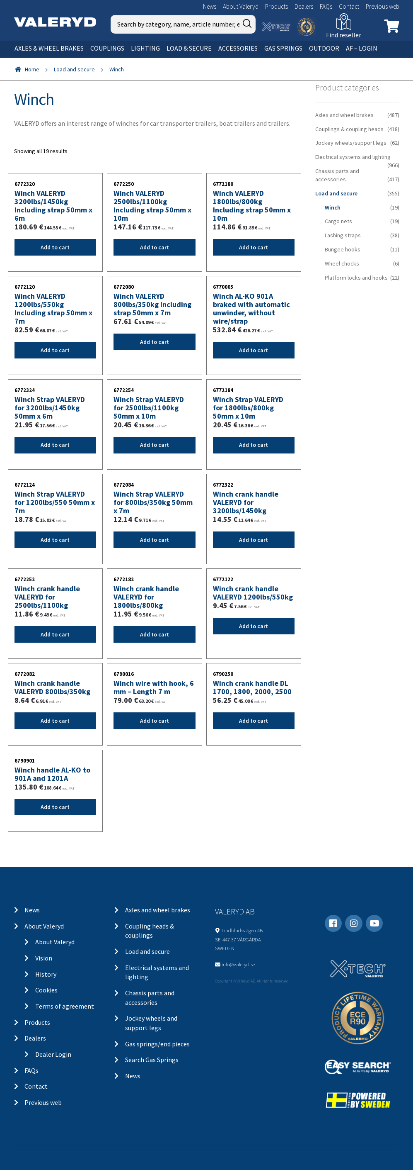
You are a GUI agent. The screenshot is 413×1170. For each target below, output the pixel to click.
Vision (43, 958)
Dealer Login (53, 1054)
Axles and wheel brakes (344, 115)
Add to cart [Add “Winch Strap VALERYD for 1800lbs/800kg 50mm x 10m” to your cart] (253, 444)
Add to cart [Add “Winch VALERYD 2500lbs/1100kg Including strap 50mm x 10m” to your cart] (154, 247)
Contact (349, 6)
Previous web (382, 6)
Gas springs (283, 48)
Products (276, 6)
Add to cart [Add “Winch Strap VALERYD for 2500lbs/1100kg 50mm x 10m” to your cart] (154, 444)
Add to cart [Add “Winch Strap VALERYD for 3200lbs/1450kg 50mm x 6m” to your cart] (55, 444)
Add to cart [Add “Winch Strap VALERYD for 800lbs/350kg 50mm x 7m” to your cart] (154, 540)
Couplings (107, 48)
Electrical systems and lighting (353, 157)
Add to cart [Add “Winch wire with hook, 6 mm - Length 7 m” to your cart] (154, 720)
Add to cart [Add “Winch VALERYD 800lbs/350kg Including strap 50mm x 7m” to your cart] (154, 342)
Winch (333, 207)
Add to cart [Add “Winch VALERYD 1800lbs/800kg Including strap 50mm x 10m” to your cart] (253, 247)
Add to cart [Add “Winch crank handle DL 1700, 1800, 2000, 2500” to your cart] (253, 720)
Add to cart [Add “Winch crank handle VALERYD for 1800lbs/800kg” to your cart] (154, 634)
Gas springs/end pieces (157, 1044)
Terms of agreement (64, 1006)
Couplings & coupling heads (349, 129)
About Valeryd (240, 6)
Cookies (46, 990)
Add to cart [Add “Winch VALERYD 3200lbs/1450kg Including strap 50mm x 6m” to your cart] (55, 247)
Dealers (304, 6)
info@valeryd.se (238, 964)
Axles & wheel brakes (49, 48)
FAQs (326, 6)
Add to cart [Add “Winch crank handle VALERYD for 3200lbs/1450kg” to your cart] (253, 540)
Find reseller (343, 35)
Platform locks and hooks (356, 277)
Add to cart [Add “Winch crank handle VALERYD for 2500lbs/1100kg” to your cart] (55, 634)
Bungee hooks (342, 249)
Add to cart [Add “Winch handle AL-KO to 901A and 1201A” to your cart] (55, 807)
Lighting (145, 48)
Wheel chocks (342, 263)
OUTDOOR (324, 48)
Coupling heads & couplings (149, 931)
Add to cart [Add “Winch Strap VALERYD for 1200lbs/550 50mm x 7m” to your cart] (55, 540)
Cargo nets (338, 221)
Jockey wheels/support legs (350, 142)
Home (32, 69)
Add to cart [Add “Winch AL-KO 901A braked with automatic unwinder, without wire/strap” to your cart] (253, 350)
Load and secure (74, 69)
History (45, 974)
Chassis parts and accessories (337, 175)
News (209, 6)
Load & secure (189, 48)
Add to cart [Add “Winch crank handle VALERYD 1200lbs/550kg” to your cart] (253, 626)
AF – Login (361, 48)
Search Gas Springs (152, 1059)
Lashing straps (343, 235)
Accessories (238, 48)
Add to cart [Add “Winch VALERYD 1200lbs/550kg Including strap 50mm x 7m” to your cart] (55, 350)
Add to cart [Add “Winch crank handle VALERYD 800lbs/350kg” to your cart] (55, 720)
